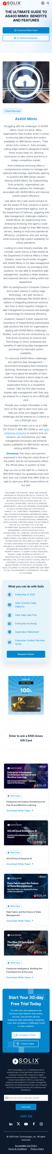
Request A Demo (26, 654)
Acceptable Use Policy (26, 1145)
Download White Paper (26, 30)
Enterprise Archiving (26, 623)
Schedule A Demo (27, 1035)
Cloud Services (12, 111)
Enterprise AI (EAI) (25, 594)
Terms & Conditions (17, 1149)
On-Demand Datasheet (26, 38)
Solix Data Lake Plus (26, 615)
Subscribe (26, 1107)
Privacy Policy (37, 1149)
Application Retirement (27, 631)
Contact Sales (27, 1043)
